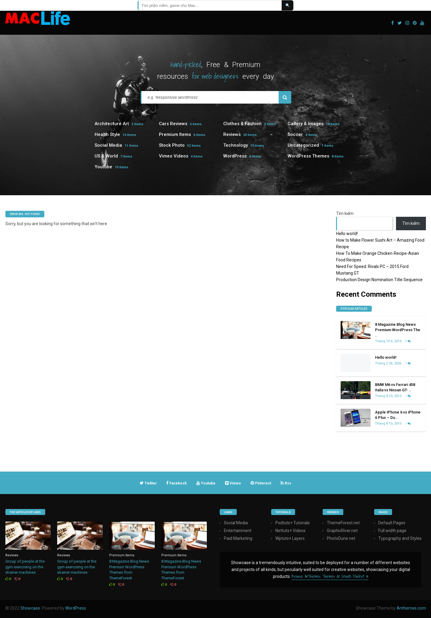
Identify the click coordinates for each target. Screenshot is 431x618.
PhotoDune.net (341, 538)
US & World (106, 156)
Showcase (30, 608)
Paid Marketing (238, 538)
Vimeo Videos (173, 156)
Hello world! (347, 233)
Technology (235, 145)
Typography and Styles (400, 538)
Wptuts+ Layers (290, 538)
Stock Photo (172, 145)
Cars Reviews (173, 123)
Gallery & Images (306, 123)
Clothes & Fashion (242, 123)
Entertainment (237, 530)
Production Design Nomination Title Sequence (379, 279)
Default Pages (391, 522)
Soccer (295, 134)
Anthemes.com (411, 608)
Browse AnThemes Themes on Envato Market (330, 576)
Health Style (107, 134)
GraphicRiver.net (342, 530)
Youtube (103, 166)
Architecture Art (112, 123)
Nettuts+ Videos (290, 530)
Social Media (108, 145)
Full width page (392, 530)
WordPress (235, 156)
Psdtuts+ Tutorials (292, 522)
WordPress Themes (308, 156)
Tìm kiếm (344, 213)
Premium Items (175, 134)
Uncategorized (303, 145)
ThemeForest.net (343, 522)
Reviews (232, 134)
